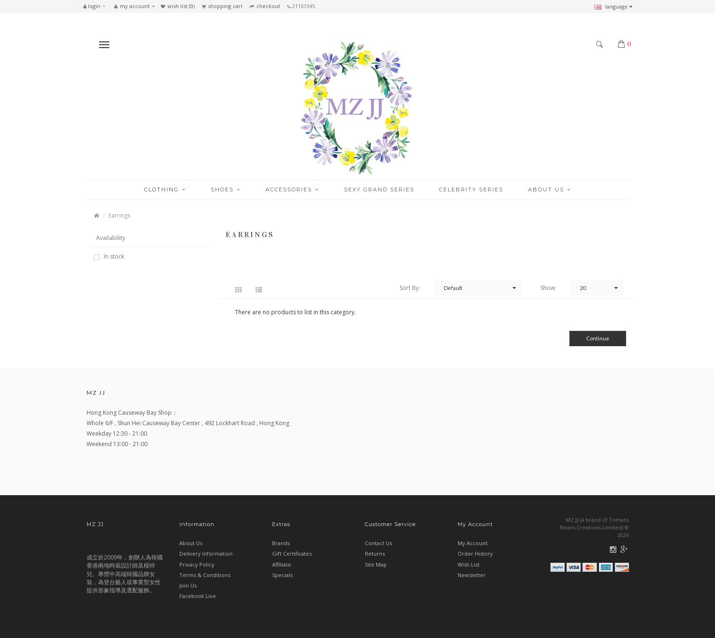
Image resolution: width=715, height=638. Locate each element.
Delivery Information (206, 553)
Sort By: (410, 288)
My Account (473, 543)
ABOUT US (549, 189)
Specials (282, 574)
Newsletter (472, 574)
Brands (281, 543)
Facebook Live (197, 595)
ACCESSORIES (292, 189)
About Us (190, 543)
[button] (96, 6)
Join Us (187, 585)
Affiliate (281, 564)
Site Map (376, 564)
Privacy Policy (197, 564)
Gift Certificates (292, 553)
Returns (375, 553)
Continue (597, 338)
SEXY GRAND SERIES (379, 189)
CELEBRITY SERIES (471, 189)
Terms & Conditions (204, 574)
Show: (548, 288)
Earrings (119, 215)
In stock (113, 256)
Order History (475, 553)
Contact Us (378, 543)
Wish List (469, 564)
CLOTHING (165, 189)
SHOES (226, 189)
